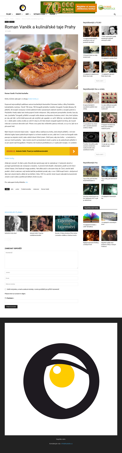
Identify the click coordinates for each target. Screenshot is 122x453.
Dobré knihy (9, 158)
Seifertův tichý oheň (11, 233)
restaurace (36, 189)
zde (26, 182)
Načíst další (100, 81)
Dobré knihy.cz (33, 99)
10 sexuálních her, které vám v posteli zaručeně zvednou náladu (90, 125)
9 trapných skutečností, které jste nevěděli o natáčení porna (108, 126)
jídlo (12, 189)
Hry (28, 14)
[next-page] (9, 239)
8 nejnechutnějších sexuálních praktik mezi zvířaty (90, 107)
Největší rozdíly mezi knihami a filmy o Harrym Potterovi (108, 244)
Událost (17, 19)
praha (17, 189)
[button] (114, 15)
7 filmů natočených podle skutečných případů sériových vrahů (108, 38)
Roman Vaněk (45, 189)
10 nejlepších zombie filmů (109, 58)
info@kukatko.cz (67, 444)
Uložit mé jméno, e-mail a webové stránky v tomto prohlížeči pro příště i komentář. (33, 289)
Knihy (19, 14)
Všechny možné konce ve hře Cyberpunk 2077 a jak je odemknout (90, 198)
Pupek (53, 14)
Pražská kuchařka (26, 189)
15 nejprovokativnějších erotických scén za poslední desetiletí (90, 40)
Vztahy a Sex (40, 14)
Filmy (9, 14)
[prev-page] (6, 239)
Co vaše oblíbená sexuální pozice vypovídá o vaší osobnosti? (109, 107)
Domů (6, 19)
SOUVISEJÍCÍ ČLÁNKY (13, 212)
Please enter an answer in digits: (15, 294)
